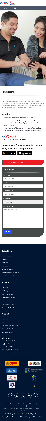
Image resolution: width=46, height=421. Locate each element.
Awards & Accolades (8, 307)
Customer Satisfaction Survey (11, 325)
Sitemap (27, 417)
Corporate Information (8, 304)
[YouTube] (29, 395)
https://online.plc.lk (9, 105)
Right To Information (8, 332)
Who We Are (5, 287)
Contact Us (5, 319)
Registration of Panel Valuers (10, 272)
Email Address (8, 191)
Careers (4, 259)
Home (5, 8)
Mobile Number (8, 183)
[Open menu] (44, 3)
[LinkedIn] (35, 395)
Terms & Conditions (18, 417)
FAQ (3, 322)
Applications (5, 262)
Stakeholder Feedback (8, 329)
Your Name (7, 175)
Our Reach (5, 266)
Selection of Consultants (9, 276)
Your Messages (8, 206)
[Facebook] (10, 395)
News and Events (7, 256)
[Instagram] (16, 395)
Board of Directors (7, 294)
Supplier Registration (8, 269)
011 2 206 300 (16, 163)
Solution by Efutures (38, 417)
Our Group (5, 291)
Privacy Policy (6, 417)
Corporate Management (9, 297)
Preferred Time (8, 199)
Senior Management (8, 301)
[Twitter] (23, 395)
